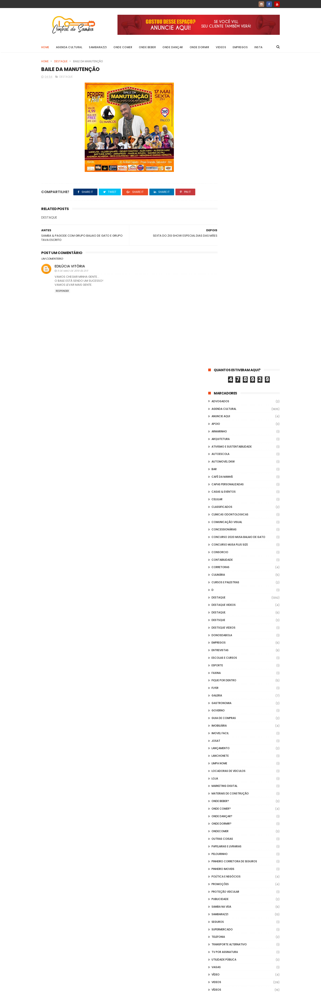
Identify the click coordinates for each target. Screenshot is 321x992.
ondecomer (220, 524)
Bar (214, 162)
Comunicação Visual (227, 215)
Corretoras (220, 260)
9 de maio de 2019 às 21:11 (72, 271)
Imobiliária (219, 418)
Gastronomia (221, 396)
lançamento (221, 441)
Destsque (218, 313)
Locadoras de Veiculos (228, 464)
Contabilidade (222, 252)
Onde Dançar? (222, 509)
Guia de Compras (224, 411)
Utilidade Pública (224, 652)
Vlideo (216, 698)
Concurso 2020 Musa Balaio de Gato (238, 230)
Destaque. (219, 305)
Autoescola (220, 147)
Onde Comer (123, 47)
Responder (62, 291)
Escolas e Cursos (224, 350)
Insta (259, 47)
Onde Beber (147, 47)
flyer (215, 381)
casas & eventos (224, 185)
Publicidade (220, 592)
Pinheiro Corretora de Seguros (234, 554)
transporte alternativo (229, 637)
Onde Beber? (220, 494)
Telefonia (218, 630)
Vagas (216, 660)
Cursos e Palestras (225, 275)
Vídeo (216, 667)
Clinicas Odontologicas (230, 207)
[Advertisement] (244, 935)
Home (45, 47)
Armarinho (219, 124)
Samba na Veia (221, 599)
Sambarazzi (98, 47)
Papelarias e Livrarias (226, 539)
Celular (217, 192)
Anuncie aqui (221, 109)
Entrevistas (220, 343)
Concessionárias (224, 222)
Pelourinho (220, 547)
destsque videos (223, 320)
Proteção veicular (225, 584)
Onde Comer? (221, 501)
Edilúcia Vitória (70, 266)
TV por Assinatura (225, 645)
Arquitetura (221, 132)
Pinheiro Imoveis (223, 562)
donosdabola (222, 328)
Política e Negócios (226, 569)
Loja (215, 471)
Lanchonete (220, 448)
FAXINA (216, 366)
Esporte (217, 358)
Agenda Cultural (69, 47)
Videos (221, 47)
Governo (218, 403)
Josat (216, 434)
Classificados (222, 200)
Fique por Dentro (224, 373)
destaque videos (224, 298)
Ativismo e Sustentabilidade (232, 139)
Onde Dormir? (221, 517)
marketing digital (224, 479)
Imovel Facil (220, 426)
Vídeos (216, 682)
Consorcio (220, 245)
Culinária (218, 267)
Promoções (220, 577)
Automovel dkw (223, 154)
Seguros (218, 615)
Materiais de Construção (230, 486)
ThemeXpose (66, 986)
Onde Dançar (173, 47)
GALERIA (217, 388)
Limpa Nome (219, 456)
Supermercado (222, 622)
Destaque (61, 61)
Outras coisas (222, 532)
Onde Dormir (199, 47)
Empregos (240, 47)
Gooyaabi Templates (113, 986)
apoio (216, 117)
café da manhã (222, 169)
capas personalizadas (228, 177)
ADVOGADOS (220, 94)
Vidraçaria (219, 690)
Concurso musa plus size (230, 237)
